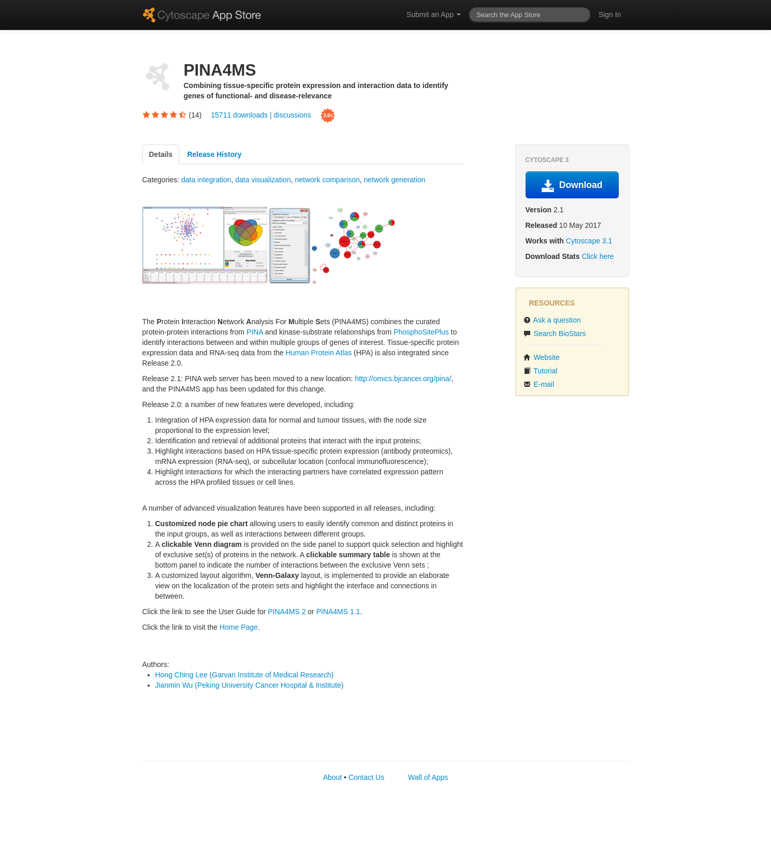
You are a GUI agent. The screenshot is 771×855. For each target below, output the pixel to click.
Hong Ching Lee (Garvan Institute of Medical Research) (244, 675)
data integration (206, 180)
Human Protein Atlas (319, 353)
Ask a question (552, 320)
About (332, 777)
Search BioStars (554, 333)
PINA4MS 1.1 (338, 611)
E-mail (539, 384)
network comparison (327, 180)
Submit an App (433, 14)
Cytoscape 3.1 (589, 241)
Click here (597, 256)
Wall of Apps (428, 777)
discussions (292, 114)
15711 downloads (240, 114)
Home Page (239, 627)
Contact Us (366, 777)
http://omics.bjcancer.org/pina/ (403, 378)
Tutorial (540, 371)
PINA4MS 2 (287, 611)
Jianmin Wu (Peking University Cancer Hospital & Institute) (249, 685)
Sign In (610, 14)
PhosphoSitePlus (421, 332)
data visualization (262, 180)
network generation (395, 180)
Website (541, 357)
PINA (254, 332)
